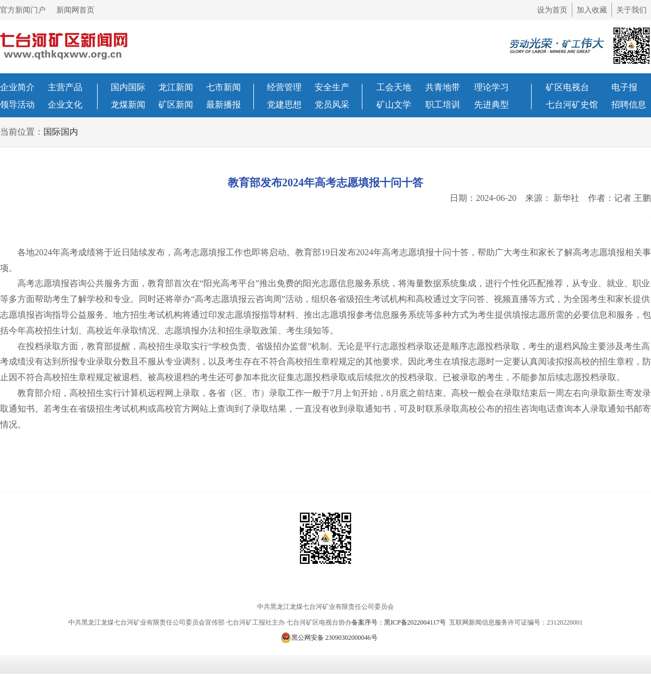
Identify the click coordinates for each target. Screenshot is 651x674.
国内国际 (128, 87)
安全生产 (332, 87)
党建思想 (284, 104)
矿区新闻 (175, 104)
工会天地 (393, 87)
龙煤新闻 (128, 104)
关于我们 (631, 10)
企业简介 (17, 87)
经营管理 (284, 87)
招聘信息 (628, 104)
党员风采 (332, 104)
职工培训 (442, 104)
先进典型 (491, 104)
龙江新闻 (175, 87)
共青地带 (442, 87)
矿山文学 (393, 104)
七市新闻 (223, 87)
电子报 (624, 87)
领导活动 (17, 104)
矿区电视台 (567, 87)
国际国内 (60, 131)
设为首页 (552, 10)
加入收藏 (592, 10)
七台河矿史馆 (572, 104)
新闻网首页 (75, 10)
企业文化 (65, 104)
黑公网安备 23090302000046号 (329, 637)
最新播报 (223, 104)
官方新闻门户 (23, 10)
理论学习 (491, 87)
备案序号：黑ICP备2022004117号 (400, 622)
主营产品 (65, 87)
